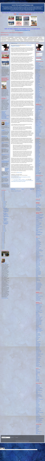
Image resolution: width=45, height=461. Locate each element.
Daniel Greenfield (38, 146)
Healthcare (20, 38)
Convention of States (38, 323)
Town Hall (37, 363)
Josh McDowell (38, 82)
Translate (16, 437)
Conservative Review (38, 321)
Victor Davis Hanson (38, 172)
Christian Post (38, 245)
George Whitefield (15, 180)
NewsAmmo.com (38, 265)
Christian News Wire (38, 244)
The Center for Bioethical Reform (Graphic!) (39, 420)
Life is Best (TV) (38, 401)
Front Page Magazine (38, 328)
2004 (3, 246)
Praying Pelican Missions (39, 126)
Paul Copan (37, 92)
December (4, 201)
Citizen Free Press (38, 246)
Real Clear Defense (38, 271)
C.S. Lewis (37, 64)
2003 (3, 247)
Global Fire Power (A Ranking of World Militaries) (39, 329)
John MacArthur (38, 81)
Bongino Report (38, 238)
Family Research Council (39, 220)
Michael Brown (38, 89)
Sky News (37, 278)
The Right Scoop (38, 360)
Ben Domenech (38, 141)
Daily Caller (37, 325)
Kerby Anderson (38, 84)
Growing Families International (38, 225)
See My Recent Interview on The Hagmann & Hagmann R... (5, 219)
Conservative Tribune (38, 322)
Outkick (37, 432)
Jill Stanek (37, 397)
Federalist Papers (38, 208)
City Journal (37, 247)
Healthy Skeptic (38, 200)
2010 (3, 239)
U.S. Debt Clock (38, 299)
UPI (36, 281)
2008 (3, 241)
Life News (37, 403)
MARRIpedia (37, 227)
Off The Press (38, 267)
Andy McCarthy (38, 139)
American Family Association (39, 214)
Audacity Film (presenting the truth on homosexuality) (39, 217)
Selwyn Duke (37, 168)
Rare (36, 340)
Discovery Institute (38, 180)
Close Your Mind (4, 148)
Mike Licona (37, 90)
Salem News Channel (39, 277)
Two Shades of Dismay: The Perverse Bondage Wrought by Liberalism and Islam (5, 162)
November (4, 202)
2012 (3, 237)
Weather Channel (38, 433)
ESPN (37, 428)
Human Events (38, 333)
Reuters (37, 275)
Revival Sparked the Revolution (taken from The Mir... (5, 223)
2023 (3, 193)
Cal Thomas (37, 145)
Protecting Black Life (38, 416)
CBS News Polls (38, 371)
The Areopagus (38, 95)
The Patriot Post (4, 113)
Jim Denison (37, 78)
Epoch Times (37, 252)
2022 (3, 194)
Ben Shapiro (37, 142)
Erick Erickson (38, 150)
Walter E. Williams (38, 173)
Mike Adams (37, 162)
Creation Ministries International (38, 179)
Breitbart (37, 239)
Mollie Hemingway (38, 163)
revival (17, 181)
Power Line (37, 338)
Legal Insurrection (38, 335)
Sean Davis (37, 167)
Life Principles (38, 404)
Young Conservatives (38, 366)
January (4, 231)
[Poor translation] (3, 448)
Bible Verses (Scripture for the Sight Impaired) (39, 109)
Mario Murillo (37, 88)
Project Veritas (38, 269)
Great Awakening (20, 180)
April (3, 227)
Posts (37, 53)
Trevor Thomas (23, 181)
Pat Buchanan (38, 164)
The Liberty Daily (38, 280)
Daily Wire (37, 326)
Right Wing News (38, 343)
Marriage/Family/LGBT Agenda (32, 38)
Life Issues (37, 402)
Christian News (38, 243)
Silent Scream (38, 417)
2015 (3, 233)
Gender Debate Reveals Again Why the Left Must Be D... (6, 209)
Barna (36, 370)
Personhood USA (38, 409)
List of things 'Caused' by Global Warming (39, 190)
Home (23, 189)
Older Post (32, 189)
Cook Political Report (38, 324)
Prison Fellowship (38, 127)
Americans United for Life (39, 388)
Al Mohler (37, 62)
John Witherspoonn (30, 180)
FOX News (37, 254)
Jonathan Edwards (13, 181)
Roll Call (37, 276)
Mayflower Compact (38, 209)
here (17, 14)
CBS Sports (37, 427)
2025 (3, 191)
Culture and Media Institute (39, 250)
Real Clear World (38, 274)
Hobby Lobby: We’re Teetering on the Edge (4, 136)
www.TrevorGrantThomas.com (22, 5)
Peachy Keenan (38, 165)
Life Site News (38, 405)
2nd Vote (37, 384)
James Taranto (38, 151)
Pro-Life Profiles (38, 415)
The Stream (37, 361)
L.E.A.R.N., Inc (38, 398)
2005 (3, 245)
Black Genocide (38, 389)
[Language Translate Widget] (6, 437)
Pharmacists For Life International (38, 411)
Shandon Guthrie (38, 93)
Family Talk (37, 221)
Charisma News (38, 241)
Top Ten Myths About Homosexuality (38, 234)
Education (40, 37)
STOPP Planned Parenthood (39, 418)
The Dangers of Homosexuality (33, 37)
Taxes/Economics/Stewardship (5, 38)
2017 (3, 200)
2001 (3, 248)
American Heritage (38, 205)
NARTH (37, 228)
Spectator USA (38, 279)
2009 (3, 240)
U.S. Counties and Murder (5, 183)
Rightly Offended (38, 344)
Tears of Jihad (38, 94)
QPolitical (37, 339)
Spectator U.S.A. (38, 348)
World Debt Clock (38, 300)
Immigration (25, 38)
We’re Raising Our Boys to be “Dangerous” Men (5, 214)
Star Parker (37, 169)
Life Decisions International (39, 399)
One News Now (38, 268)
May (3, 226)
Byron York (37, 144)
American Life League (39, 387)
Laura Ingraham (38, 334)
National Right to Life (38, 408)
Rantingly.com (38, 270)
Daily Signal (37, 251)
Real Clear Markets (4, 116)
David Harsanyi (38, 147)
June (4, 225)
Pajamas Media (38, 337)
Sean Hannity (37, 346)
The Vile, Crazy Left (5, 221)
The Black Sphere (4, 114)
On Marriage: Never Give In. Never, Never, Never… (5, 177)
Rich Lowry (37, 166)
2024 (3, 192)
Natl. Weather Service (39, 431)
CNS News (37, 248)
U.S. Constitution (38, 210)
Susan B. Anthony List (39, 419)
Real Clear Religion (38, 273)
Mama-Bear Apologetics (39, 87)
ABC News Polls (38, 369)
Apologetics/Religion (11, 37)
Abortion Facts (38, 386)
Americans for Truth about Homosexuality (39, 216)
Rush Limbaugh (38, 345)
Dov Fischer (37, 149)
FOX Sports (37, 429)
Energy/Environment (14, 38)
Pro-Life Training (38, 231)
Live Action (37, 406)
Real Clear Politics (38, 341)
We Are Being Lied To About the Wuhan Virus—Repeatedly (7, 169)
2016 (3, 232)
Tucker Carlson (38, 364)
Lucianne (37, 336)
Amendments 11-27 (38, 204)
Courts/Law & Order (18, 37)
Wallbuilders (37, 365)
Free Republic (38, 327)
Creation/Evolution (24, 37)
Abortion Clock (38, 385)
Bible (36, 206)
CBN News (37, 240)
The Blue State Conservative (5, 115)
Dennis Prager (38, 148)
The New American (38, 358)
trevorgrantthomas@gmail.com (22, 30)
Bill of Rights (37, 207)
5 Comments (23, 179)
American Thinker (19, 172)
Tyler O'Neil (37, 171)
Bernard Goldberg (38, 143)
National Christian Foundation (38, 125)
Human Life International (39, 396)
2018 (3, 199)
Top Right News (38, 362)
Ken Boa (37, 83)
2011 (3, 238)
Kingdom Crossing (38, 298)
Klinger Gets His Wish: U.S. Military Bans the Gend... (6, 211)
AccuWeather (37, 426)
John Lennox (37, 80)
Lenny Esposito (38, 86)
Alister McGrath (38, 63)
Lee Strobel (37, 85)
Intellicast (37, 430)
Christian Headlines (38, 65)
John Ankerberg (38, 79)
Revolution (19, 181)
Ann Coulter (37, 140)
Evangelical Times (38, 253)
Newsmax (37, 266)
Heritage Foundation (38, 331)
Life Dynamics (38, 400)
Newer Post (13, 189)
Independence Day (25, 180)
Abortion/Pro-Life (3, 37)
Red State (37, 342)
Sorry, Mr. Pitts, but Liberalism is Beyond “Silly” (6, 216)
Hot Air (37, 332)
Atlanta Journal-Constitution (5, 118)
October (4, 203)
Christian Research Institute (39, 66)
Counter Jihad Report (38, 249)
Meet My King (40, 38)
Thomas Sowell (38, 170)
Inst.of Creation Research (39, 181)
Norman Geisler (38, 91)
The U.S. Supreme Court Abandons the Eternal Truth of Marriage (7, 123)
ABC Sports (37, 425)
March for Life (38, 407)
